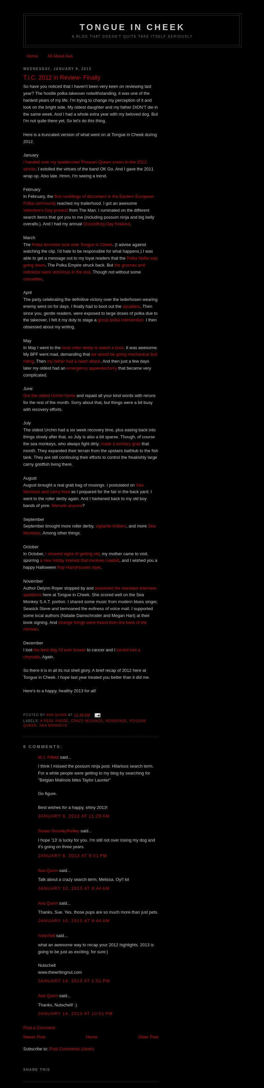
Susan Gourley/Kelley (58, 830)
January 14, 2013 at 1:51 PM (74, 980)
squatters (131, 306)
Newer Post (34, 1036)
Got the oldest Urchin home (49, 395)
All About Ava (60, 56)
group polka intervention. (121, 319)
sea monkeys (53, 725)
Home (32, 56)
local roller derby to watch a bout (93, 347)
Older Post (148, 1036)
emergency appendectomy (92, 368)
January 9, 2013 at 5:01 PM (72, 855)
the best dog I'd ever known (60, 649)
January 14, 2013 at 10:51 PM (75, 1013)
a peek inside (54, 721)
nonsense (116, 721)
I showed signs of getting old (72, 553)
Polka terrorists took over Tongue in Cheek (72, 244)
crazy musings (87, 721)
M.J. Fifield (48, 757)
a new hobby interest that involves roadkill (79, 560)
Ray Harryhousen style (79, 567)
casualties (33, 278)
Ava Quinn (48, 870)
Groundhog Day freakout (106, 223)
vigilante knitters (111, 526)
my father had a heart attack (74, 361)
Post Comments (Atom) (71, 1048)
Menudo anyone (67, 505)
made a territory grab (121, 443)
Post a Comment (39, 1027)
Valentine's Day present (45, 210)
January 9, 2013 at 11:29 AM (74, 816)
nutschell (46, 935)
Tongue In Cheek (132, 27)
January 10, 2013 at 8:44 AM (74, 888)
